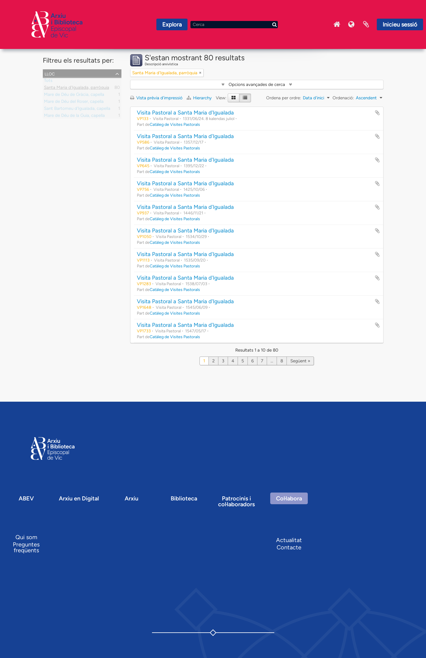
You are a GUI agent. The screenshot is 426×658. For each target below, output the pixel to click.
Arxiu (131, 498)
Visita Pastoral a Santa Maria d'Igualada (185, 112)
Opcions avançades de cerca (256, 84)
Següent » (300, 361)
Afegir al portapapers (377, 113)
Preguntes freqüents (26, 547)
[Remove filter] (200, 73)
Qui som (26, 537)
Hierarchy (200, 97)
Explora (172, 24)
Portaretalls (366, 24)
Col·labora (289, 498)
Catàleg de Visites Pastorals (175, 124)
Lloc (50, 73)
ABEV (26, 498)
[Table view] (245, 98)
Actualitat (289, 540)
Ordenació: (343, 97)
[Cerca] (234, 24)
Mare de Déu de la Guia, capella (74, 116)
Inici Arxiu (337, 24)
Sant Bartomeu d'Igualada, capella (77, 109)
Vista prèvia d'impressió (156, 97)
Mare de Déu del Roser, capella (74, 102)
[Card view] (233, 98)
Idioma (351, 24)
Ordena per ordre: (283, 97)
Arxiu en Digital (79, 498)
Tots (48, 81)
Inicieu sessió (400, 24)
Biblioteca (184, 498)
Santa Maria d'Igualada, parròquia (76, 88)
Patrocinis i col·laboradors (236, 501)
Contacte (289, 547)
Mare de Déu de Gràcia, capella (74, 95)
